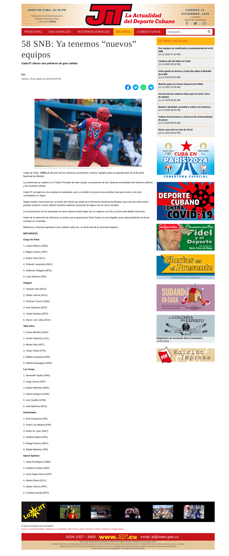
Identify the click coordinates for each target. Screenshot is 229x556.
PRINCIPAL (34, 31)
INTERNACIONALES (93, 31)
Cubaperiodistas (117, 529)
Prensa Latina (78, 529)
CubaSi (97, 529)
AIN (69, 529)
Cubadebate (62, 529)
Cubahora (105, 529)
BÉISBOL (123, 31)
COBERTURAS (149, 31)
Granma (24, 529)
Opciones (89, 529)
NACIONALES (60, 31)
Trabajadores (50, 529)
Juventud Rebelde (36, 529)
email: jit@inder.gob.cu (159, 537)
